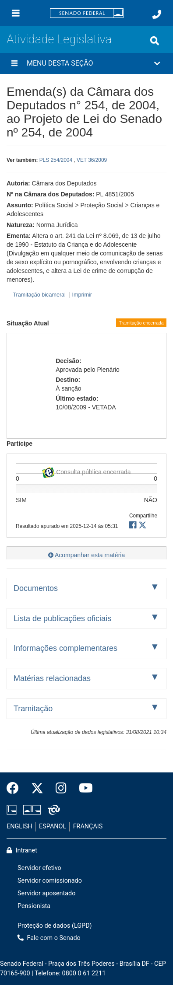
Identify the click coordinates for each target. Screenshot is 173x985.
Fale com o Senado (49, 938)
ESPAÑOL (52, 826)
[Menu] (15, 13)
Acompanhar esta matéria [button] (86, 555)
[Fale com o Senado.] (157, 14)
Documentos (36, 588)
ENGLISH (19, 826)
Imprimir (82, 295)
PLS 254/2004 (55, 160)
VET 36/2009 (92, 160)
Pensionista (34, 906)
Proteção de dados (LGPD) (55, 925)
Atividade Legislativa (59, 39)
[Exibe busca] (154, 40)
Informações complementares (65, 648)
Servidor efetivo (39, 868)
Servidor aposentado (46, 893)
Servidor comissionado (50, 880)
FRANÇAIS (88, 826)
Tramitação (33, 708)
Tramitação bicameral (39, 295)
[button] (86, 63)
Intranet (22, 850)
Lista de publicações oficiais (62, 618)
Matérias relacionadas (52, 678)
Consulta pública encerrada (86, 470)
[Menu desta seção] (14, 63)
